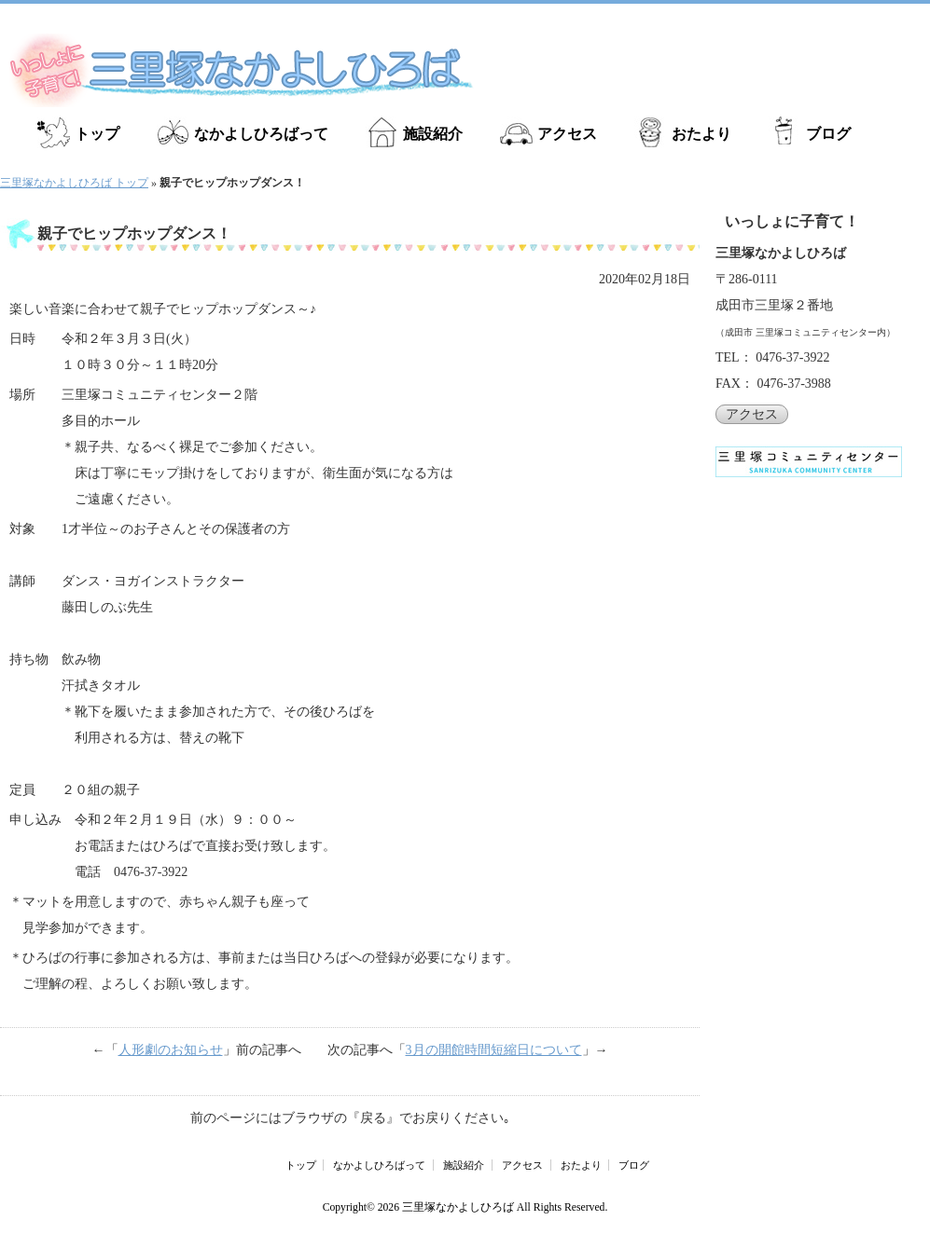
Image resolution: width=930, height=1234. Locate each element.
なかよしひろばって (261, 134)
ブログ (828, 134)
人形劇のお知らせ (170, 1050)
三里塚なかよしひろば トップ (74, 182)
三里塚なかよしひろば (458, 1207)
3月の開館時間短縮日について (494, 1050)
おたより (701, 134)
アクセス (567, 134)
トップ (97, 134)
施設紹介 (433, 134)
